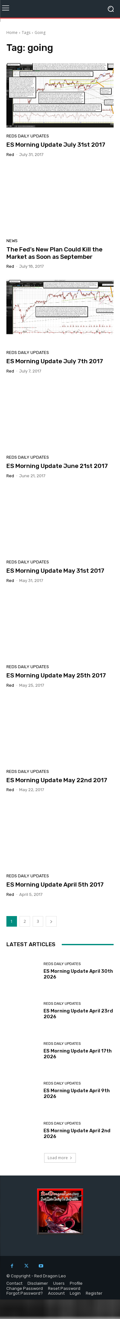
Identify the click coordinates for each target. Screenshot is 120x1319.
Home (12, 32)
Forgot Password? (24, 1293)
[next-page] (51, 921)
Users (59, 1283)
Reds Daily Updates (27, 136)
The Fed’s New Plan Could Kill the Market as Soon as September (54, 253)
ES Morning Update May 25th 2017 (56, 675)
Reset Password (64, 1288)
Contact (14, 1283)
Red (10, 154)
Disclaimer (38, 1283)
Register (94, 1293)
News (12, 241)
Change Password (24, 1288)
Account (56, 1293)
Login (75, 1293)
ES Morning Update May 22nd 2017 (56, 780)
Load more (60, 1157)
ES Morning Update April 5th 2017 (55, 884)
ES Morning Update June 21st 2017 (57, 466)
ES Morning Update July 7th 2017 (54, 361)
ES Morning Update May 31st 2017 (55, 570)
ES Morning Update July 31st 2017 (55, 144)
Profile (76, 1283)
